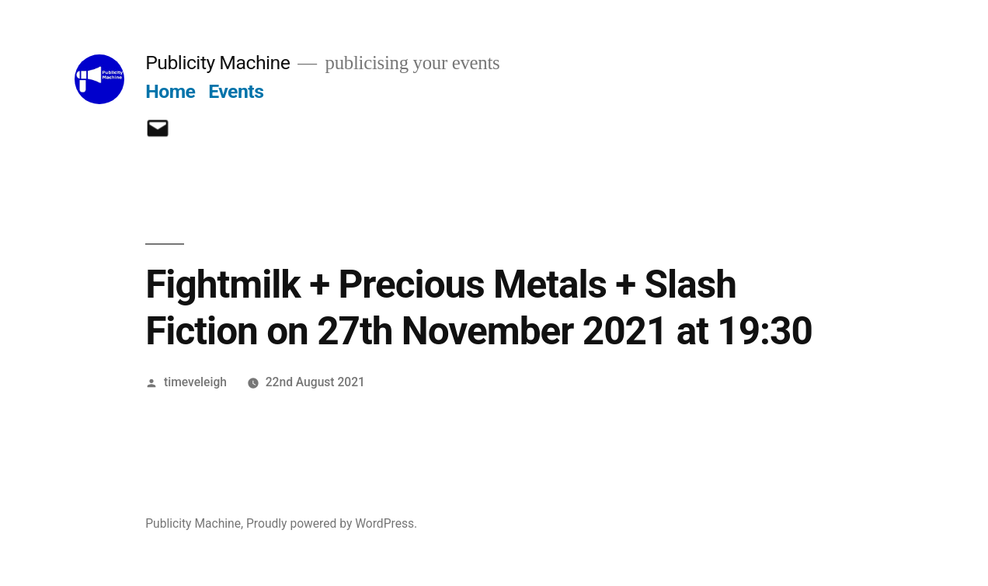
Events (235, 91)
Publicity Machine (217, 62)
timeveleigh (195, 382)
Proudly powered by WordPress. (331, 523)
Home (170, 91)
